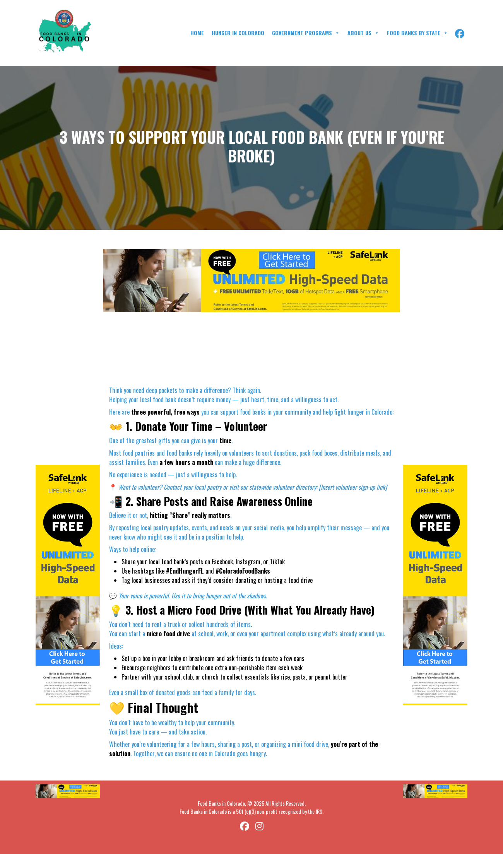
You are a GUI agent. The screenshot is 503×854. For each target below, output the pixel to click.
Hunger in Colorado (238, 33)
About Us (363, 33)
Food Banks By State (417, 33)
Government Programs (306, 33)
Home (197, 33)
